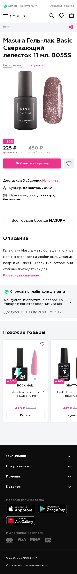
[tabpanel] (38, 100)
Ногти (7, 27)
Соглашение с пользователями (26, 565)
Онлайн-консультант (20, 6)
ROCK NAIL (25, 385)
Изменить (50, 180)
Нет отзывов (12, 65)
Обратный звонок (61, 6)
